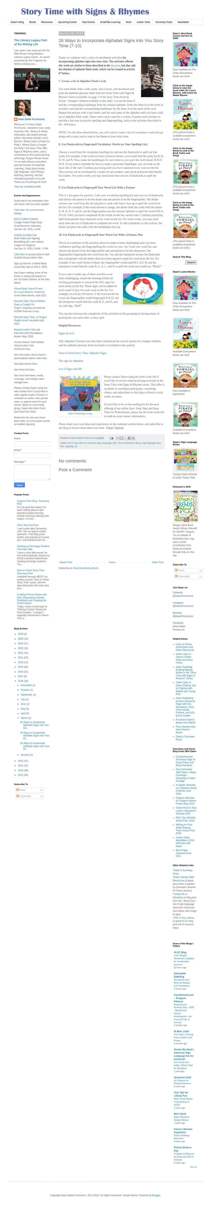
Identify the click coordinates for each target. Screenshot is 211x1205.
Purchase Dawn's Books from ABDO (185, 721)
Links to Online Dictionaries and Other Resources (185, 647)
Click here (19, 210)
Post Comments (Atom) (85, 568)
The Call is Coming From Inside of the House (183, 1037)
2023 (21, 648)
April (23, 713)
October (25, 689)
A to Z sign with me (77, 443)
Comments (23, 796)
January (25, 754)
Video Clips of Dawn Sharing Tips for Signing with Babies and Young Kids (186, 688)
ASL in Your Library (184, 917)
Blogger (156, 1195)
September (27, 694)
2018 (21, 671)
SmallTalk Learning (110, 22)
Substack (178, 592)
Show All (193, 1167)
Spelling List (71, 446)
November (27, 685)
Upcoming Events (67, 22)
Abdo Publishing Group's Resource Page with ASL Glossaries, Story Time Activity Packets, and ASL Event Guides (185, 707)
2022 (21, 652)
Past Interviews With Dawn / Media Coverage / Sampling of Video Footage (186, 775)
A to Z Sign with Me (70, 368)
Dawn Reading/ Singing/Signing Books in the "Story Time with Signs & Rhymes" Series (186, 673)
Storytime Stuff (182, 1077)
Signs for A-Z (66, 333)
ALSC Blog (180, 952)
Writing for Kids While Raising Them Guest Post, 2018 (185, 829)
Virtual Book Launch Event (28, 288)
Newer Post (66, 562)
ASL (115, 443)
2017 (21, 676)
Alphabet (78, 360)
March (24, 718)
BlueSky (177, 612)
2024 (21, 643)
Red (77, 305)
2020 (21, 662)
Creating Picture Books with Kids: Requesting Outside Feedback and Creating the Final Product (32, 599)
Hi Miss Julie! (181, 1031)
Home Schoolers (126, 443)
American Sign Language (99, 443)
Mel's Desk (180, 1113)
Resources (47, 22)
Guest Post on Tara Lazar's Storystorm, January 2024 (186, 810)
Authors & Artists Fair (25, 235)
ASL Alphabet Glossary (72, 341)
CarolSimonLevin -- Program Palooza (184, 998)
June (24, 704)
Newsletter (183, 22)
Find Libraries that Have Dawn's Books (185, 729)
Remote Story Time (24, 301)
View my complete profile (27, 186)
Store (129, 22)
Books (32, 22)
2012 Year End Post (27, 525)
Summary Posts (163, 22)
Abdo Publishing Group (80, 413)
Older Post (157, 562)
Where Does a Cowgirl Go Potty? (29, 304)
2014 (21, 765)
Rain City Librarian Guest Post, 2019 (186, 819)
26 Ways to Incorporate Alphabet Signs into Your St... (34, 735)
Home (112, 562)
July (23, 699)
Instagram (178, 602)
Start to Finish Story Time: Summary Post (31, 572)
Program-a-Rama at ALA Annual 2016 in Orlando (184, 1157)
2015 (21, 760)
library (138, 443)
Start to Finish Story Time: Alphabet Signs (83, 353)
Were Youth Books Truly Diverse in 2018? (183, 1102)
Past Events (88, 22)
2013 (21, 770)
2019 (21, 667)
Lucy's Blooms (25, 292)
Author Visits (143, 22)
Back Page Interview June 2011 (183, 853)
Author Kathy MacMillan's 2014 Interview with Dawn (185, 842)
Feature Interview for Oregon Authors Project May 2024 (186, 800)
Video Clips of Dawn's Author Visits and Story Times (184, 658)
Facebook (178, 623)
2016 (21, 681)
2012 (21, 775)
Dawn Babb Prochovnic (31, 119)
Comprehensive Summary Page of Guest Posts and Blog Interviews (185, 761)
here (45, 200)
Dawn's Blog (17, 22)
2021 (21, 657)
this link (107, 100)
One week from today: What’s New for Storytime (183, 1065)
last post (115, 65)
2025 (21, 638)
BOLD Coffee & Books (26, 219)
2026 (21, 634)
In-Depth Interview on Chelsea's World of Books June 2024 (186, 789)
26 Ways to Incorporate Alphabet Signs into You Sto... (34, 725)
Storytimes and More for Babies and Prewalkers (182, 983)
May (23, 708)
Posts (20, 790)
